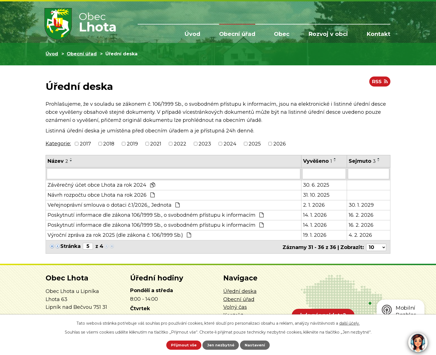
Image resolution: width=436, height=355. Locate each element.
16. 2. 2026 (361, 215)
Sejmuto (362, 161)
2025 (255, 143)
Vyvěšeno (317, 161)
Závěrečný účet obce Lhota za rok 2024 (101, 185)
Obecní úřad (237, 34)
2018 (108, 143)
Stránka (70, 246)
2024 (230, 143)
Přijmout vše (180, 344)
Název (58, 161)
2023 (205, 143)
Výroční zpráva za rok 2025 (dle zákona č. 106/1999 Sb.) (119, 235)
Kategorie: (58, 143)
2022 (180, 143)
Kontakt (378, 34)
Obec (281, 34)
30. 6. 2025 (316, 185)
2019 (132, 143)
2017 (85, 143)
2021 (155, 143)
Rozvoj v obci (328, 34)
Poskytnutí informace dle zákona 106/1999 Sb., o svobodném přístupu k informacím (156, 215)
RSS (379, 83)
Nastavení (258, 344)
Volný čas (235, 306)
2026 (279, 143)
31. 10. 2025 (316, 195)
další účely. (349, 322)
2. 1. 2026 (314, 205)
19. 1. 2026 (314, 235)
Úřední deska (240, 290)
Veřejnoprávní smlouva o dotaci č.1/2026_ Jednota (114, 205)
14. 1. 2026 (315, 215)
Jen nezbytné (220, 344)
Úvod (192, 34)
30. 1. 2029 (361, 205)
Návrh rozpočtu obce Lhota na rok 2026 (101, 195)
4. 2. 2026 (360, 235)
